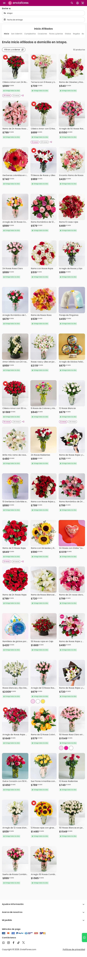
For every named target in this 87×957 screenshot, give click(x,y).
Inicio (6, 33)
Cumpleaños (30, 33)
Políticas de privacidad (74, 949)
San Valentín (16, 33)
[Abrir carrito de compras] (82, 3)
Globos (68, 33)
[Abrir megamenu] (4, 3)
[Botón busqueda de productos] (72, 2)
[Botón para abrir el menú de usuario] (77, 2)
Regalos (76, 33)
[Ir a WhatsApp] (84, 937)
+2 (22, 95)
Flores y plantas (56, 33)
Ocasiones (42, 33)
